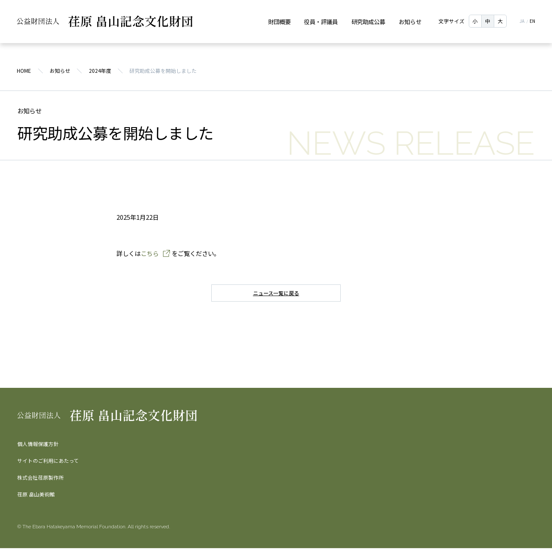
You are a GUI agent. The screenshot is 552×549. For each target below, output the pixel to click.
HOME (24, 71)
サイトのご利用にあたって (48, 461)
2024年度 (100, 71)
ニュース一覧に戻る (276, 294)
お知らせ (410, 21)
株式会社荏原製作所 (40, 478)
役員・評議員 (321, 21)
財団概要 (279, 21)
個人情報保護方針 (38, 444)
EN (532, 21)
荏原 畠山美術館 (36, 495)
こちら (150, 254)
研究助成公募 (368, 21)
